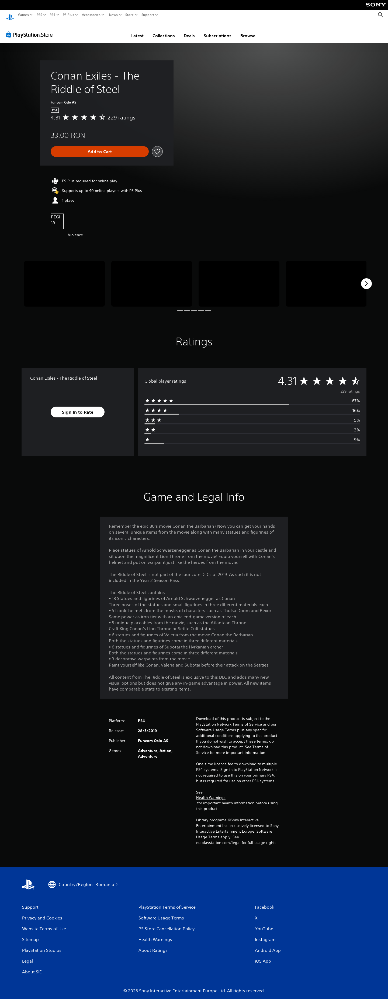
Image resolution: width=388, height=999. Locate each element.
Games (23, 15)
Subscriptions (217, 30)
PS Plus (68, 15)
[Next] (366, 278)
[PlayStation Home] (10, 15)
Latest (137, 30)
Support (147, 15)
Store (129, 15)
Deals (189, 30)
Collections (164, 30)
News (113, 15)
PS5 (39, 15)
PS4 (53, 15)
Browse (247, 30)
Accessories (91, 15)
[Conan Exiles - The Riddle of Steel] (64, 278)
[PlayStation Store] (30, 29)
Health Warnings (211, 792)
